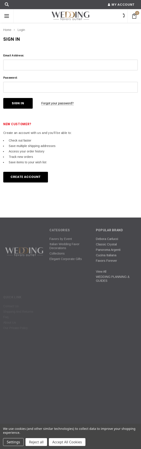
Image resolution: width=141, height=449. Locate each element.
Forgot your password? (57, 103)
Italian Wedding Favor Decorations (64, 246)
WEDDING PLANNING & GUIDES (113, 278)
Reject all (36, 442)
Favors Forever (106, 260)
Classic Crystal (106, 244)
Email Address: (13, 55)
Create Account (26, 177)
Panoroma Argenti (108, 250)
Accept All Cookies (67, 442)
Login (21, 30)
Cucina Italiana (106, 255)
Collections (57, 253)
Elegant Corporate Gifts (65, 259)
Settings (13, 442)
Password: (10, 77)
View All (101, 271)
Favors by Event (60, 239)
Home (7, 30)
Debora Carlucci (107, 239)
